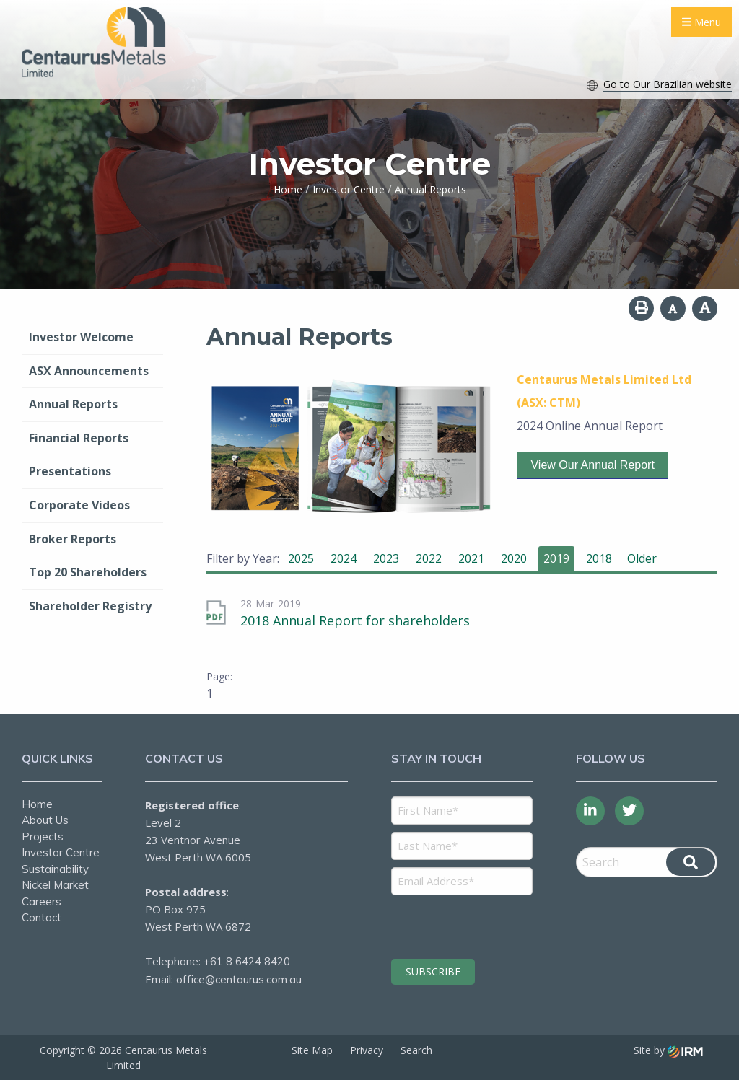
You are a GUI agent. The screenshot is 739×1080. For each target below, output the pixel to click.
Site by (668, 1050)
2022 (429, 558)
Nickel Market (55, 885)
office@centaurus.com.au (239, 979)
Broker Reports (72, 539)
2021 (471, 558)
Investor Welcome (81, 337)
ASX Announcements (89, 371)
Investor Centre (61, 852)
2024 (344, 558)
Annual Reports (73, 404)
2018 (599, 558)
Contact (41, 917)
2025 (301, 558)
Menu (701, 22)
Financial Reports (78, 438)
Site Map (312, 1050)
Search (416, 1050)
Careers (41, 901)
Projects (43, 836)
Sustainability (55, 869)
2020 (514, 558)
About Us (45, 820)
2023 (386, 558)
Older (642, 558)
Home (37, 804)
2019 (556, 558)
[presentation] (479, 925)
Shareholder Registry (90, 606)
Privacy (366, 1050)
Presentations (70, 471)
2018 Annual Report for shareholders (355, 620)
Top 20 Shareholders (88, 572)
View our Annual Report (592, 465)
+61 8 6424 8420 (247, 961)
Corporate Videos (79, 505)
